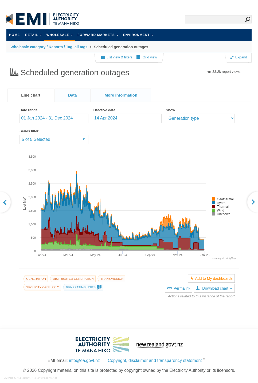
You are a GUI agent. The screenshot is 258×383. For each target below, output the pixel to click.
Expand (238, 57)
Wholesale (59, 35)
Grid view (146, 57)
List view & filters (116, 57)
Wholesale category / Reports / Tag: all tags (48, 47)
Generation (36, 278)
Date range (28, 110)
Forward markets (97, 35)
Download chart (214, 288)
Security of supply (42, 287)
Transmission (111, 278)
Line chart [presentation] (30, 95)
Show (170, 110)
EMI (46, 19)
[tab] (30, 95)
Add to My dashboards (211, 278)
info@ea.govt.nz (84, 360)
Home (14, 35)
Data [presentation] (72, 95)
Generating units (83, 287)
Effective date (104, 110)
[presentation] (121, 95)
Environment (138, 35)
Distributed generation (73, 278)
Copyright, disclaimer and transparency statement (155, 360)
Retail (33, 35)
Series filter (28, 131)
